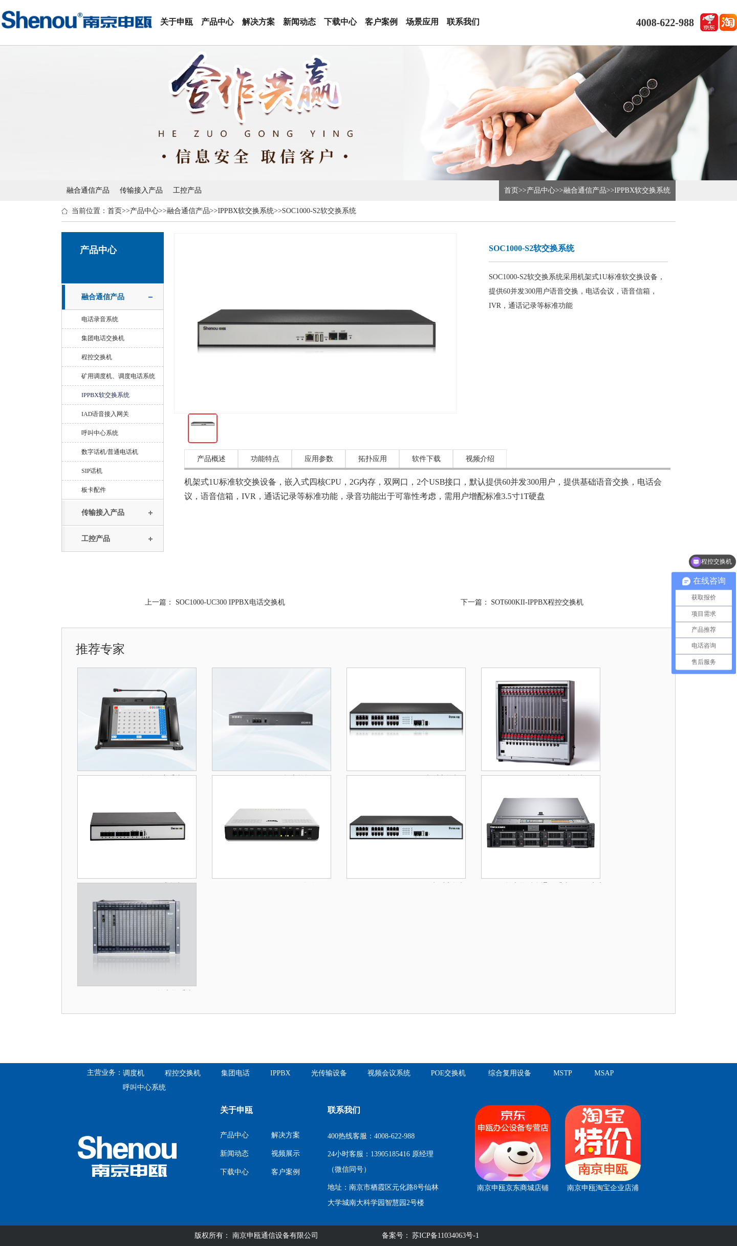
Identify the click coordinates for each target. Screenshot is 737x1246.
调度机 (133, 1073)
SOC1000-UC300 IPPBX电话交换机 (230, 602)
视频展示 (285, 1153)
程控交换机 (96, 357)
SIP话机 (91, 470)
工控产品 (187, 190)
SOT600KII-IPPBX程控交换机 (537, 602)
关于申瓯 (176, 21)
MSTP (562, 1073)
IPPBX (280, 1073)
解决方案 (258, 21)
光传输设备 (329, 1073)
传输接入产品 (141, 190)
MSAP (604, 1073)
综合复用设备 (509, 1073)
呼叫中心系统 (99, 433)
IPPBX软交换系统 (642, 190)
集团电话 (235, 1073)
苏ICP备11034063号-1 (444, 1235)
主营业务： (105, 1072)
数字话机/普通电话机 (109, 451)
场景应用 (422, 21)
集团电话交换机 (102, 338)
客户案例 (381, 21)
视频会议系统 (388, 1073)
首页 (511, 190)
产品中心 (217, 21)
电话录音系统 (99, 319)
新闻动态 (299, 21)
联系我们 (463, 21)
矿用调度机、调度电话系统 (118, 376)
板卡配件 (93, 489)
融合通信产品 (88, 190)
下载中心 (340, 21)
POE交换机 (448, 1073)
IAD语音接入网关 (105, 414)
